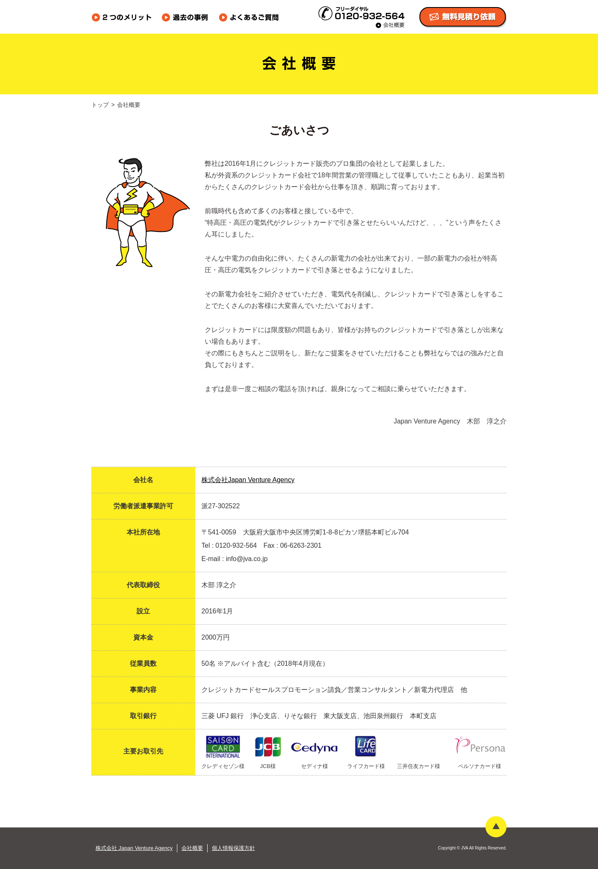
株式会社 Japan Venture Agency (134, 848)
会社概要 (192, 848)
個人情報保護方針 (233, 848)
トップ (100, 104)
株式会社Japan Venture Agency (247, 479)
